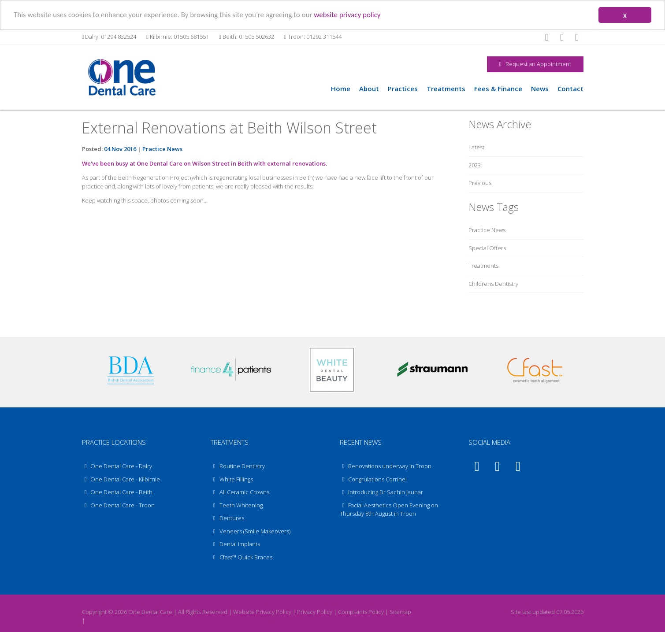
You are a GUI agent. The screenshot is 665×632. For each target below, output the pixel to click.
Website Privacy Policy (262, 612)
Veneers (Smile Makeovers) (250, 531)
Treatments (446, 88)
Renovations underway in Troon (389, 466)
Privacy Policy (314, 612)
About (369, 88)
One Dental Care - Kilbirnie (121, 479)
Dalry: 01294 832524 (109, 37)
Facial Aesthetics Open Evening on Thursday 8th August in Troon (389, 509)
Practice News (162, 149)
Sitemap (400, 612)
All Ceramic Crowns (240, 492)
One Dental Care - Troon (118, 505)
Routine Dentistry (238, 466)
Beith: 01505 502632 (246, 37)
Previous (479, 183)
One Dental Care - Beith (117, 492)
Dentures (227, 518)
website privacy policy (347, 14)
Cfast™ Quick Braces (241, 557)
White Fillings (232, 479)
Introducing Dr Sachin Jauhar (385, 492)
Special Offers (487, 247)
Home (340, 88)
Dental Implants (235, 544)
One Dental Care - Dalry (117, 466)
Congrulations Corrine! (377, 479)
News (540, 88)
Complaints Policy (361, 612)
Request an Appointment (535, 64)
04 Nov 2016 (120, 149)
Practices (403, 88)
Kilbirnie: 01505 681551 (177, 37)
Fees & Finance (498, 88)
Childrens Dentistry (493, 283)
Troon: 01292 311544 (313, 37)
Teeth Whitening (237, 505)
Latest (476, 147)
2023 (474, 165)
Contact (570, 88)
